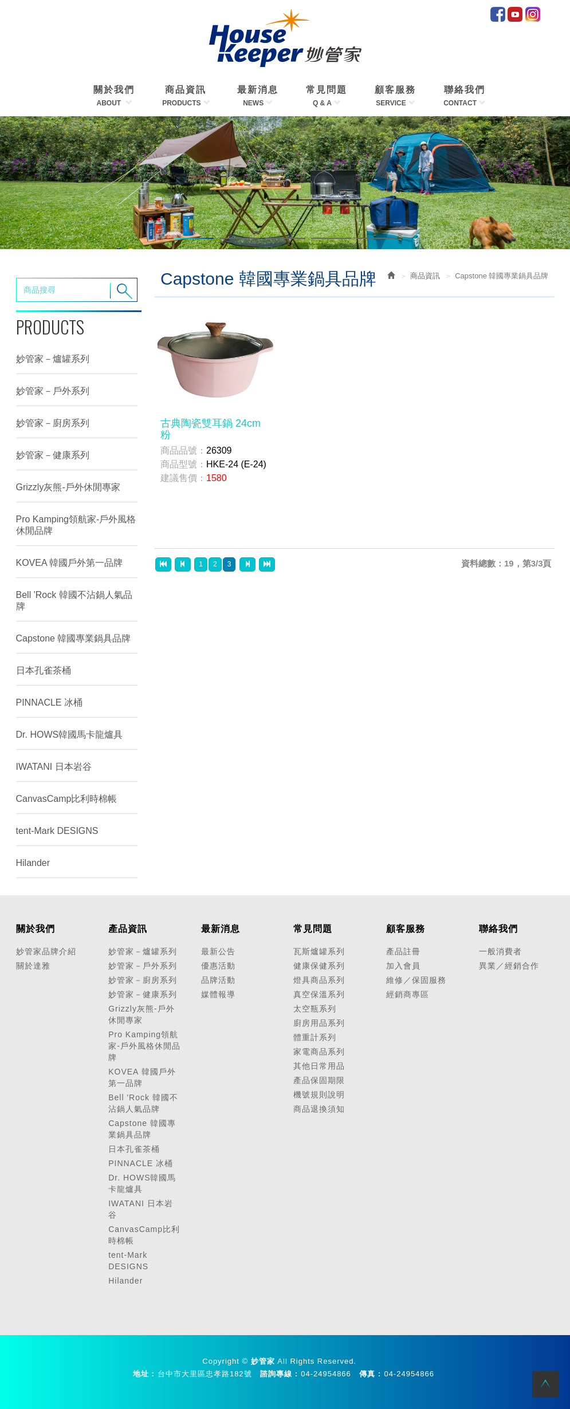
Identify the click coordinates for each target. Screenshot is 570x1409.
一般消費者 (500, 951)
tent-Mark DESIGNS (57, 831)
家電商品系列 (319, 1051)
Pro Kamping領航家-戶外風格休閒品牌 (76, 525)
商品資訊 (425, 275)
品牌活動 (218, 980)
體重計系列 (314, 1037)
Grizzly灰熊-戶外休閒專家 (68, 487)
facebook (497, 14)
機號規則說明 (319, 1094)
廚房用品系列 (319, 1023)
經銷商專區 (407, 994)
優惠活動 (218, 965)
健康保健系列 (319, 965)
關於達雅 (33, 965)
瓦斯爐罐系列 (319, 951)
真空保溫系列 (319, 994)
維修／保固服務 (416, 980)
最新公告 (218, 951)
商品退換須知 (319, 1108)
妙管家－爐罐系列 (52, 359)
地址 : (144, 1373)
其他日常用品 (319, 1065)
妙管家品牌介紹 (46, 951)
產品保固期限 (319, 1080)
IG (532, 14)
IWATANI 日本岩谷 (54, 767)
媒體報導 (218, 994)
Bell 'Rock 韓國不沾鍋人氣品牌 (74, 600)
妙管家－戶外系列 (52, 391)
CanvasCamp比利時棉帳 (66, 799)
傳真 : (370, 1373)
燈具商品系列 (319, 980)
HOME (285, 38)
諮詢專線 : (279, 1373)
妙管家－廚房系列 (52, 423)
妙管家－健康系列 (52, 455)
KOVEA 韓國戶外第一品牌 (69, 563)
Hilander (33, 863)
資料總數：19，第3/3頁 (506, 563)
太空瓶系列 (314, 1008)
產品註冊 (403, 951)
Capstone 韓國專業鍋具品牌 (73, 638)
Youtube (515, 14)
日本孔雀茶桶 (43, 670)
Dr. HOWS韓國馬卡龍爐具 (69, 734)
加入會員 (403, 965)
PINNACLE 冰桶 (49, 702)
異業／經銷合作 (509, 965)
